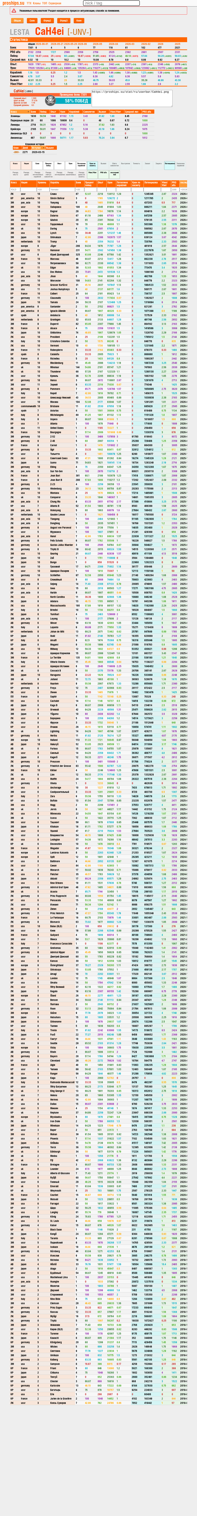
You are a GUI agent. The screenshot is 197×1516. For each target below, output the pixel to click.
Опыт (59, 163)
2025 (177, 44)
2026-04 (113, 44)
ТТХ (29, 3)
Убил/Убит (92, 172)
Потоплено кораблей (81, 164)
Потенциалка (170, 163)
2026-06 (82, 44)
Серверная (55, 3)
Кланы (37, 3)
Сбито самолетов (114, 164)
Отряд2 (47, 20)
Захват (147, 163)
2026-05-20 (70, 44)
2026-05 (97, 44)
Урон (70, 163)
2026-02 (146, 44)
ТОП (44, 3)
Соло (32, 20)
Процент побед (48, 164)
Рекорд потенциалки (60, 173)
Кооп (79, 20)
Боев (37, 163)
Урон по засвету (92, 164)
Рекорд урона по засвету (81, 174)
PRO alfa (103, 172)
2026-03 (129, 44)
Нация (26, 163)
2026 (160, 44)
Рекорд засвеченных (71, 173)
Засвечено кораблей (181, 164)
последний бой (114, 173)
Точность (136, 163)
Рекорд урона (26, 173)
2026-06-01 (42, 44)
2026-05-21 (57, 44)
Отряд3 (64, 20)
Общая (17, 20)
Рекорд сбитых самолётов (48, 174)
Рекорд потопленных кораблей (38, 174)
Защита (158, 163)
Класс (15, 163)
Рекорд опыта (15, 173)
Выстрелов (125, 163)
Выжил (103, 163)
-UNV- (16, 152)
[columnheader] (20, 111)
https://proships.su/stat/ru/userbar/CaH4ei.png (132, 98)
